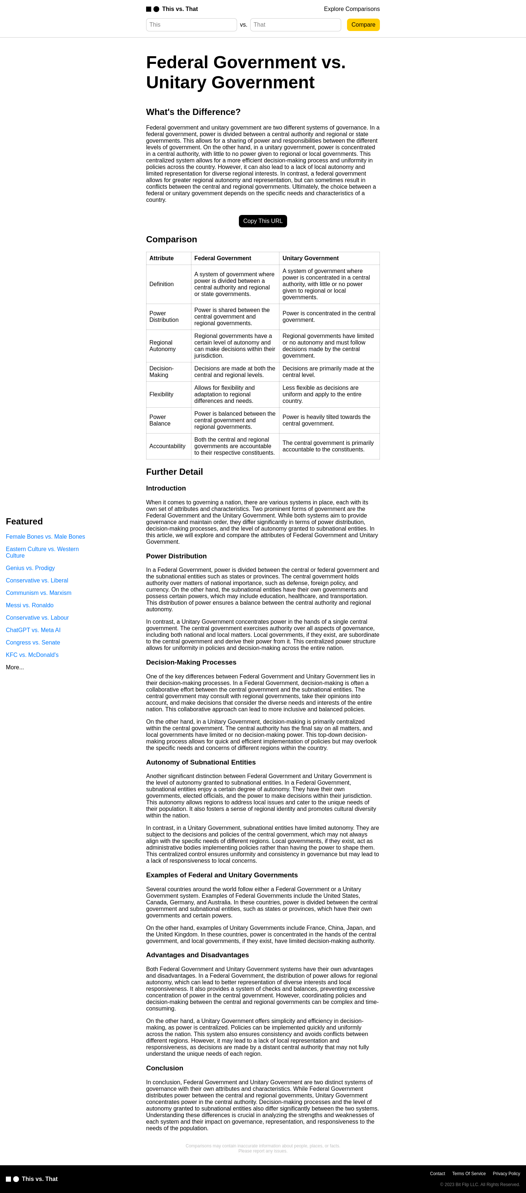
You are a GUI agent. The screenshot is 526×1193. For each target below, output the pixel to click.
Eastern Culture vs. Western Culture (42, 552)
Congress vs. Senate (33, 642)
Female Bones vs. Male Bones (45, 537)
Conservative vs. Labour (37, 618)
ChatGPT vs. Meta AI (33, 630)
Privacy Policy (506, 1173)
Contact (437, 1173)
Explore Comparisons (352, 9)
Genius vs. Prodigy (30, 568)
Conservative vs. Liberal (37, 580)
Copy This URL (263, 221)
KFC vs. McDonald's (32, 655)
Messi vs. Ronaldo (30, 605)
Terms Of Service (469, 1173)
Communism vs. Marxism (39, 593)
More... (15, 667)
